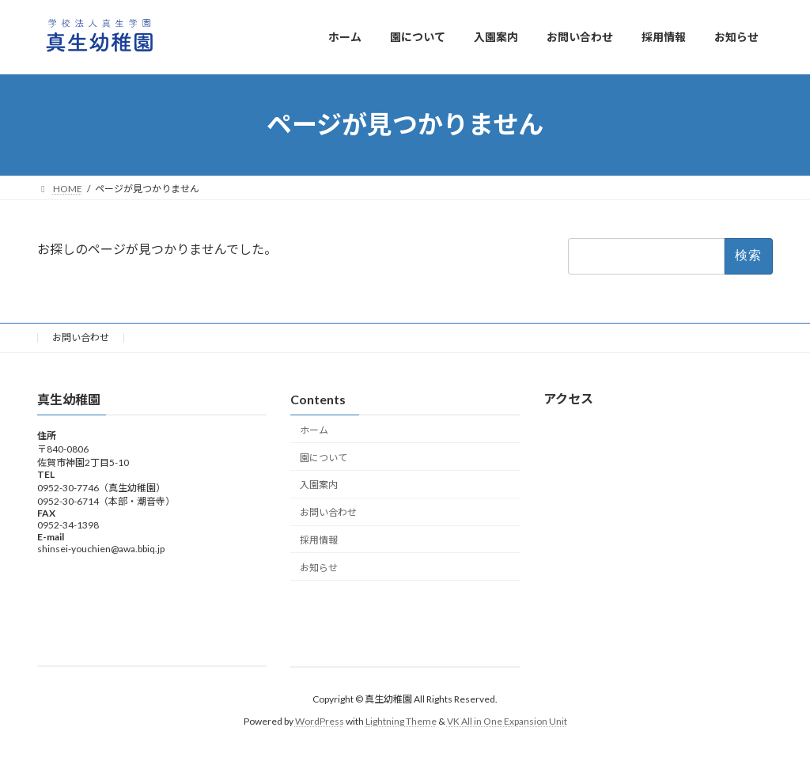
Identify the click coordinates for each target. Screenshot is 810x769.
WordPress (319, 721)
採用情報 (319, 540)
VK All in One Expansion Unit (507, 721)
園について (323, 457)
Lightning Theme (401, 721)
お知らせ (319, 567)
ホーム (314, 430)
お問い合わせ (80, 337)
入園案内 (319, 485)
